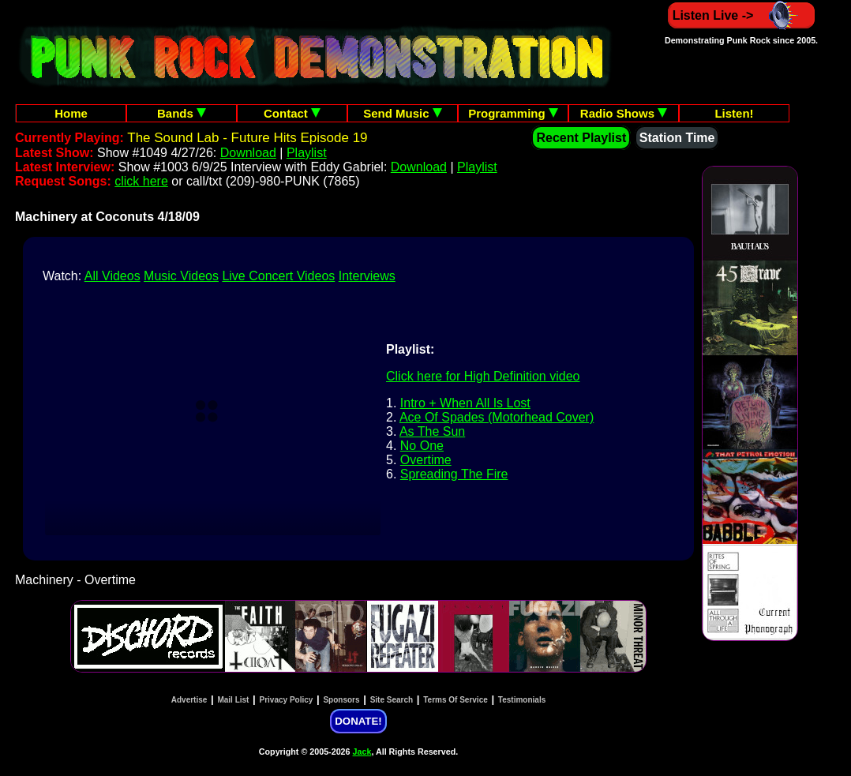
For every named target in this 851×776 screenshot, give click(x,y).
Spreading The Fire (454, 474)
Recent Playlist (581, 137)
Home (71, 113)
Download (248, 152)
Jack (362, 751)
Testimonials (521, 699)
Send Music (402, 113)
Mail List (233, 699)
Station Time (677, 137)
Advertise (189, 699)
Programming (513, 113)
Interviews (367, 276)
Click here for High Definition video (482, 376)
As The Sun (432, 431)
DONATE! (358, 721)
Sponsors (341, 699)
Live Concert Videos (278, 276)
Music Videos (181, 276)
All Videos (112, 276)
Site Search (391, 699)
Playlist (307, 152)
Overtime (426, 460)
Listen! (733, 113)
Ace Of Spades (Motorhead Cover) (496, 417)
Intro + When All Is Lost (465, 403)
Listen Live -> (742, 15)
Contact (292, 113)
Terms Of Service (455, 699)
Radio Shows (623, 113)
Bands (181, 113)
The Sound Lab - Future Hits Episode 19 (247, 137)
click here (141, 181)
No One (422, 445)
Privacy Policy (286, 699)
